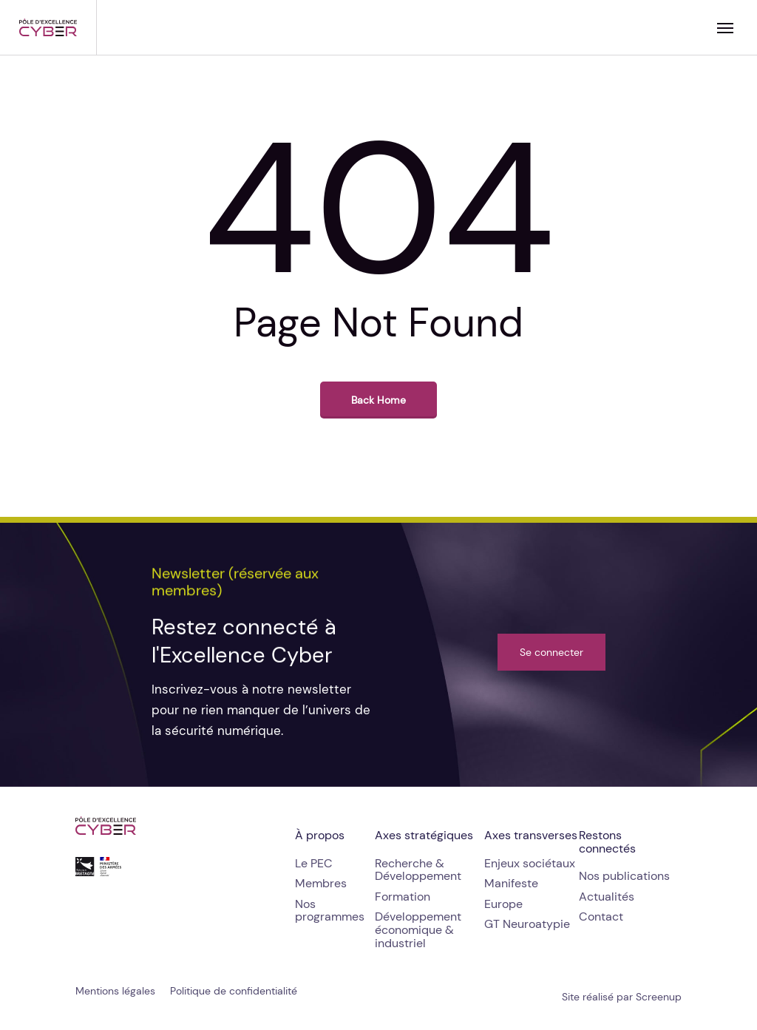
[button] (725, 27)
